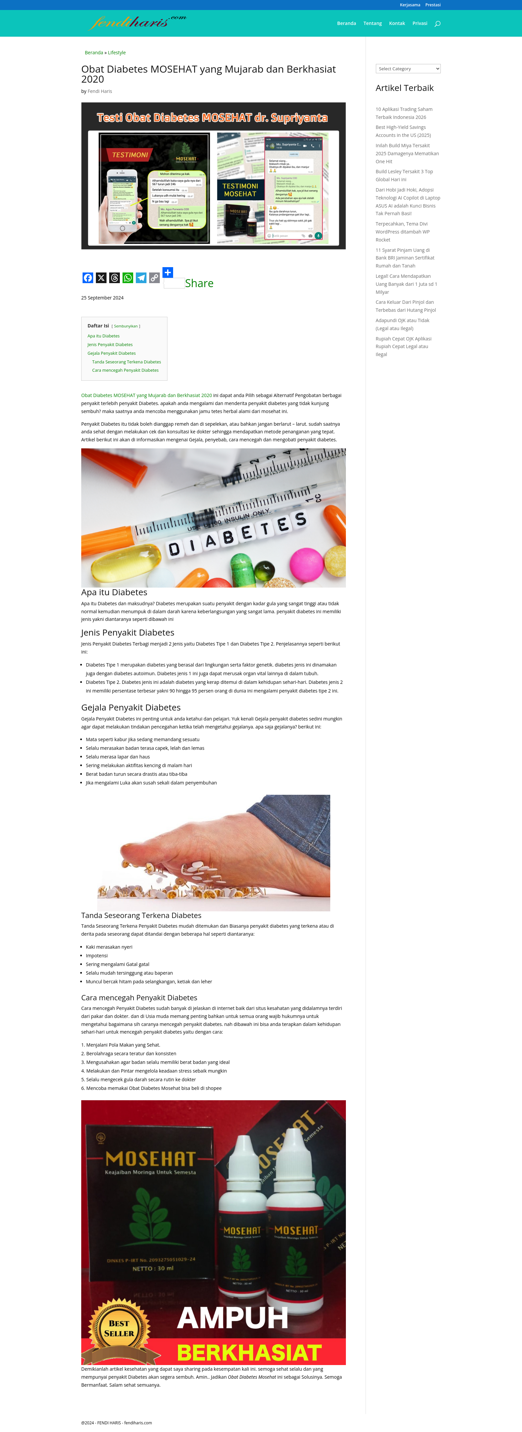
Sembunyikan (126, 325)
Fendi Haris (100, 91)
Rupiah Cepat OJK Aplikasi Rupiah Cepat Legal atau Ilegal (404, 346)
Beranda (346, 23)
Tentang (373, 23)
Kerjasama (410, 5)
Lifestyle (117, 52)
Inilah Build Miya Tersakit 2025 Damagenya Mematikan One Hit (407, 153)
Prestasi (433, 5)
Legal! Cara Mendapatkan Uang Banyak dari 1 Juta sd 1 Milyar (407, 284)
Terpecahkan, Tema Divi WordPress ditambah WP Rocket (403, 232)
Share (188, 277)
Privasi (419, 23)
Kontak (397, 23)
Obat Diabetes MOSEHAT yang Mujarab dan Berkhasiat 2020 (147, 395)
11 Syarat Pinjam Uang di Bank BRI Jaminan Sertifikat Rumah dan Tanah (405, 258)
